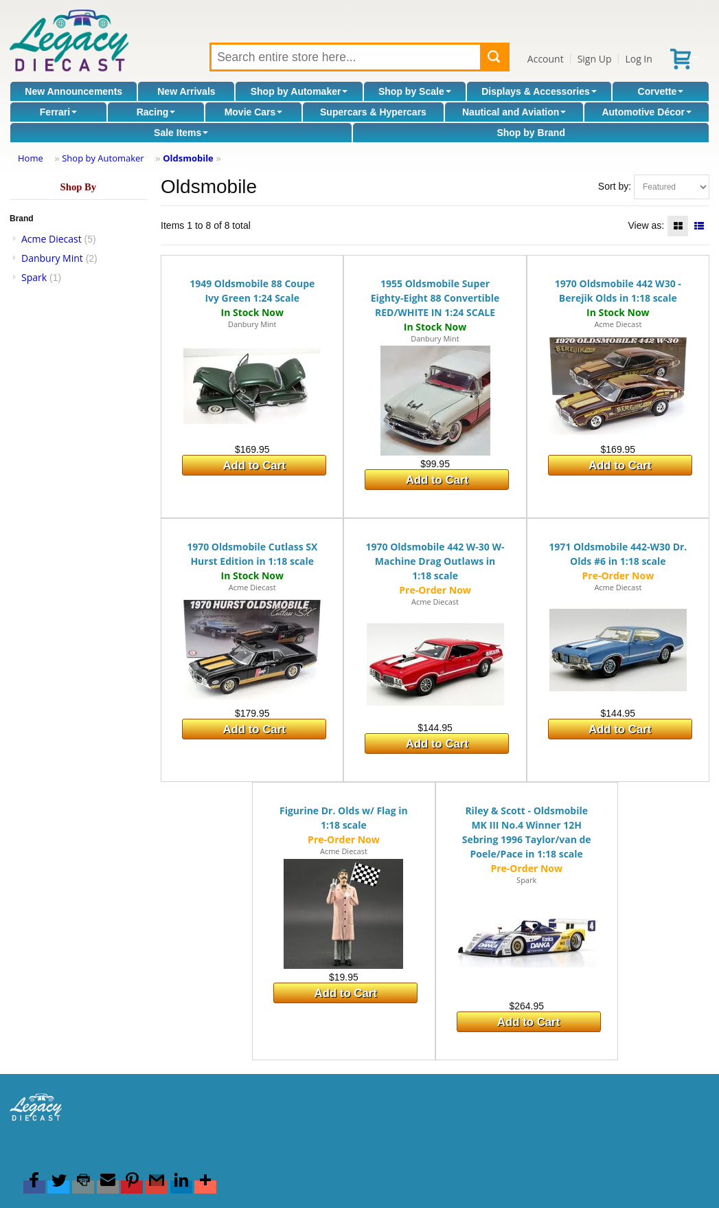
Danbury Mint (52, 258)
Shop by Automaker (299, 91)
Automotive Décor (647, 112)
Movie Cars (254, 112)
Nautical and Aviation (514, 112)
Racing (156, 112)
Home (30, 158)
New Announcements (73, 91)
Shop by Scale (414, 91)
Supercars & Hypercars (373, 112)
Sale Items (181, 132)
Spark (34, 277)
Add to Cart (253, 465)
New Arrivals (186, 91)
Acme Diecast (51, 238)
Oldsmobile (188, 158)
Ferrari (58, 112)
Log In (638, 58)
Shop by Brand (531, 132)
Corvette (661, 91)
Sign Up (595, 58)
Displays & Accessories (538, 91)
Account (545, 58)
